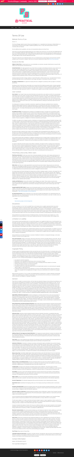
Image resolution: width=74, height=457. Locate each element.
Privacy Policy (44, 452)
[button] (37, 1)
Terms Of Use (49, 452)
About (35, 452)
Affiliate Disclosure (60, 452)
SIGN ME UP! (61, 1)
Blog (20, 27)
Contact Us (39, 452)
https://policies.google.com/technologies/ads (27, 191)
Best (16, 27)
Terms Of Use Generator (53, 59)
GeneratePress (25, 450)
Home (12, 27)
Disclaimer (54, 452)
